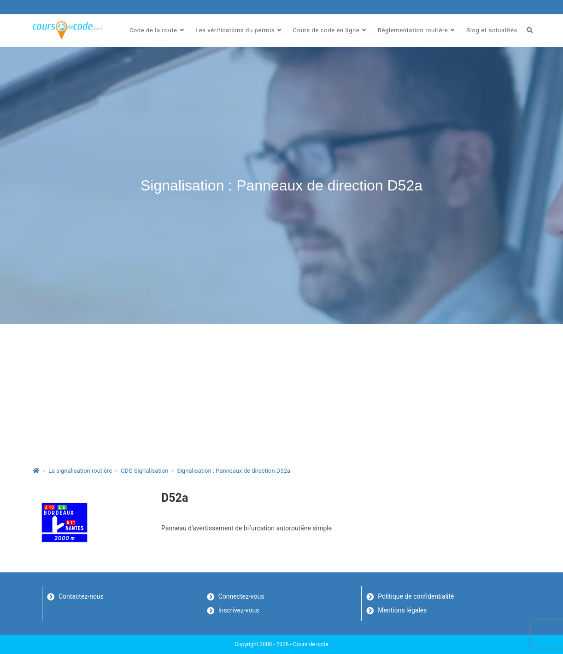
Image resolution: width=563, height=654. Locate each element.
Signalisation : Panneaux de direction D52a (233, 470)
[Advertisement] (281, 393)
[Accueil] (36, 470)
